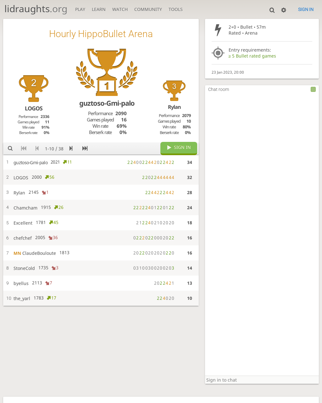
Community (148, 9)
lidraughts (35, 8)
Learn (99, 9)
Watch (120, 9)
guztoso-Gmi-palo (107, 103)
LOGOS (33, 108)
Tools (176, 9)
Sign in (306, 9)
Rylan (174, 107)
